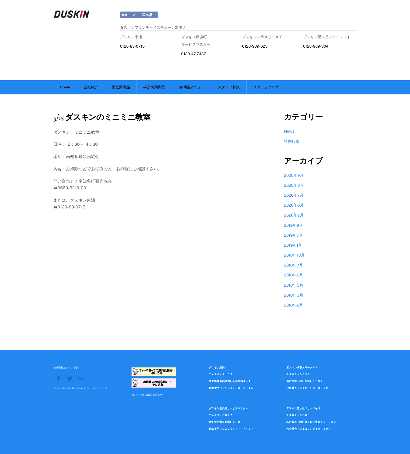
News (289, 131)
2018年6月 (293, 275)
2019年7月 (293, 235)
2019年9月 (293, 225)
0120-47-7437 (193, 54)
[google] (81, 377)
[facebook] (58, 377)
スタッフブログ (266, 87)
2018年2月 (293, 305)
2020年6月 (294, 205)
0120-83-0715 (132, 46)
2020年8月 (294, 185)
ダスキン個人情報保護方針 (147, 394)
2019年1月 (293, 245)
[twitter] (70, 377)
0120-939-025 (254, 46)
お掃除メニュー (191, 87)
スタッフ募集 (229, 87)
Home (65, 87)
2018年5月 (293, 285)
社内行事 (292, 141)
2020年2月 (294, 215)
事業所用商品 (154, 87)
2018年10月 (294, 255)
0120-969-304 (315, 46)
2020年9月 (294, 175)
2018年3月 (293, 295)
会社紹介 (91, 87)
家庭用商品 (121, 87)
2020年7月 (294, 195)
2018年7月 (293, 265)
